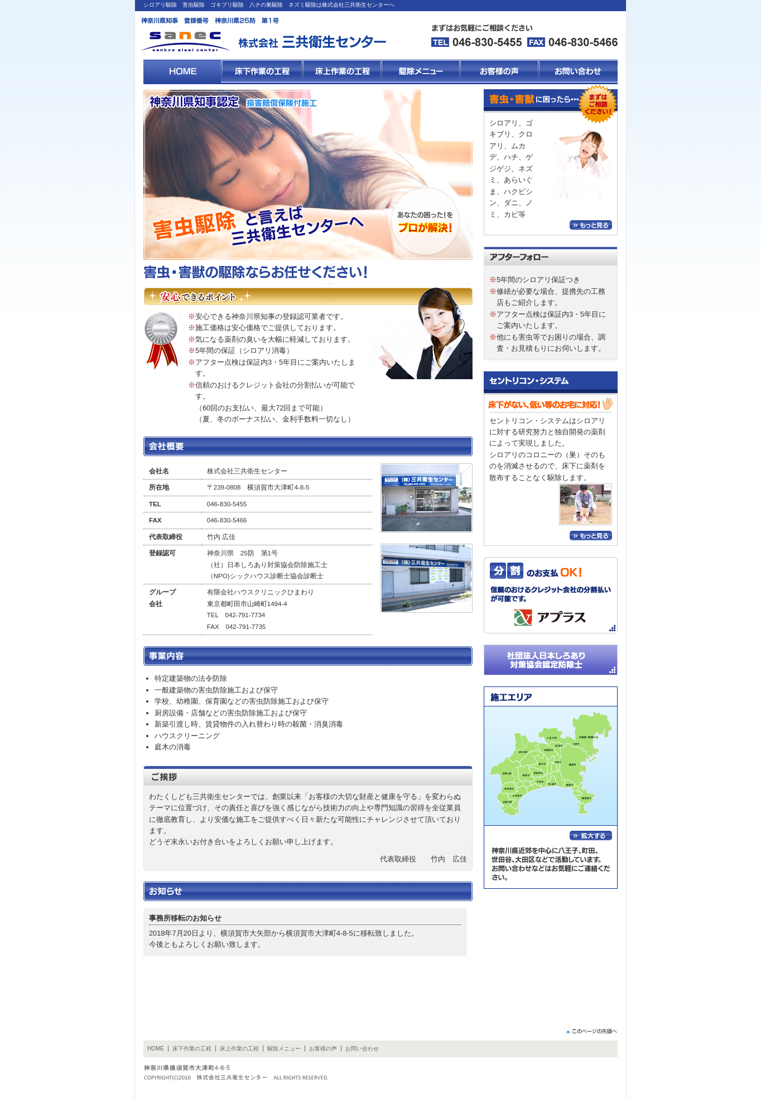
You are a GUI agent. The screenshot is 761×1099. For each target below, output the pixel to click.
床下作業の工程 (191, 1048)
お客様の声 (323, 1048)
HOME (155, 1048)
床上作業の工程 (239, 1048)
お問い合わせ (362, 1048)
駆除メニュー (284, 1048)
